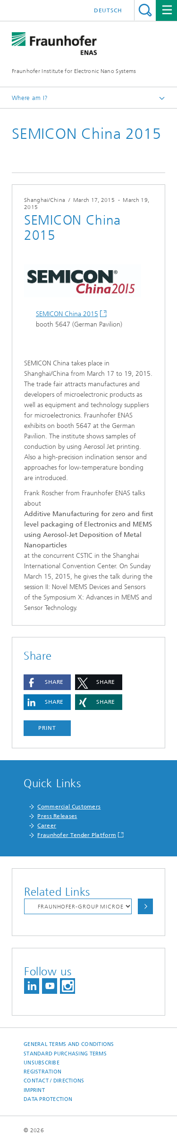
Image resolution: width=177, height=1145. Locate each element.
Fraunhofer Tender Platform (76, 835)
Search (145, 10)
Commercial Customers (69, 806)
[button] (47, 682)
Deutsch (108, 10)
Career (46, 825)
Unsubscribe (41, 1063)
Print (47, 728)
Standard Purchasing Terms (65, 1054)
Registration (42, 1072)
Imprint (34, 1090)
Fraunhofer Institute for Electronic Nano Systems (74, 71)
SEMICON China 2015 (67, 314)
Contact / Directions (54, 1081)
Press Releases (57, 816)
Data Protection (48, 1099)
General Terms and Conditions (69, 1044)
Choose (145, 906)
